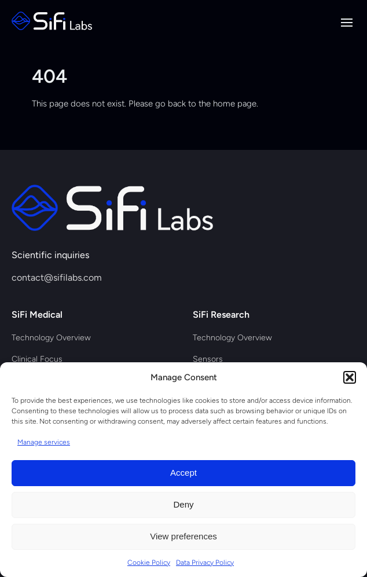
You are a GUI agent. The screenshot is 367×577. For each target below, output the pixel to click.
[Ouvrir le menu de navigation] (346, 22)
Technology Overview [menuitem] (51, 338)
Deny (183, 504)
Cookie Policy (148, 562)
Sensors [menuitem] (208, 359)
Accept (183, 472)
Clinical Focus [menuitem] (37, 359)
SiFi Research (221, 314)
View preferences (183, 536)
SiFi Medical (37, 314)
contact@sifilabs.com (57, 277)
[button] (349, 377)
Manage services (43, 442)
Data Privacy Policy (205, 562)
